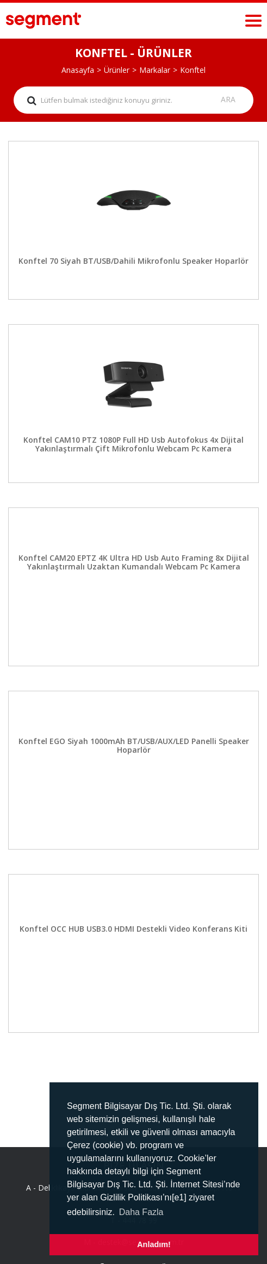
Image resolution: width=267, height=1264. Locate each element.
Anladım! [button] (154, 1244)
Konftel (193, 70)
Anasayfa (77, 70)
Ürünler (116, 70)
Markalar (154, 70)
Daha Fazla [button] (141, 1212)
